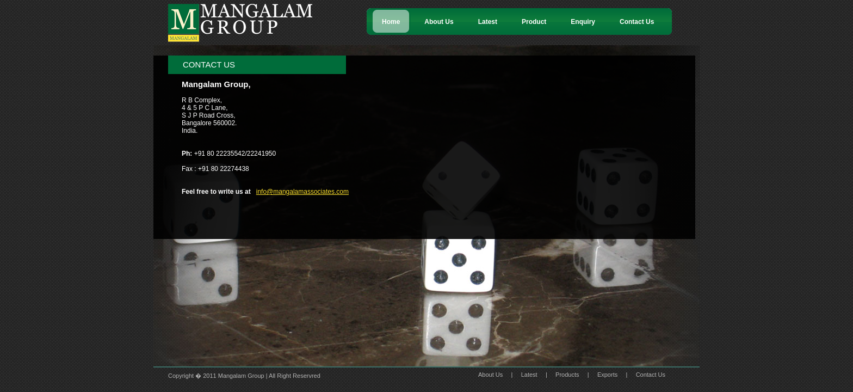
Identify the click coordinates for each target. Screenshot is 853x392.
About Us (490, 374)
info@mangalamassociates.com (302, 191)
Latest (529, 374)
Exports (607, 374)
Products (567, 374)
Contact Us (650, 374)
